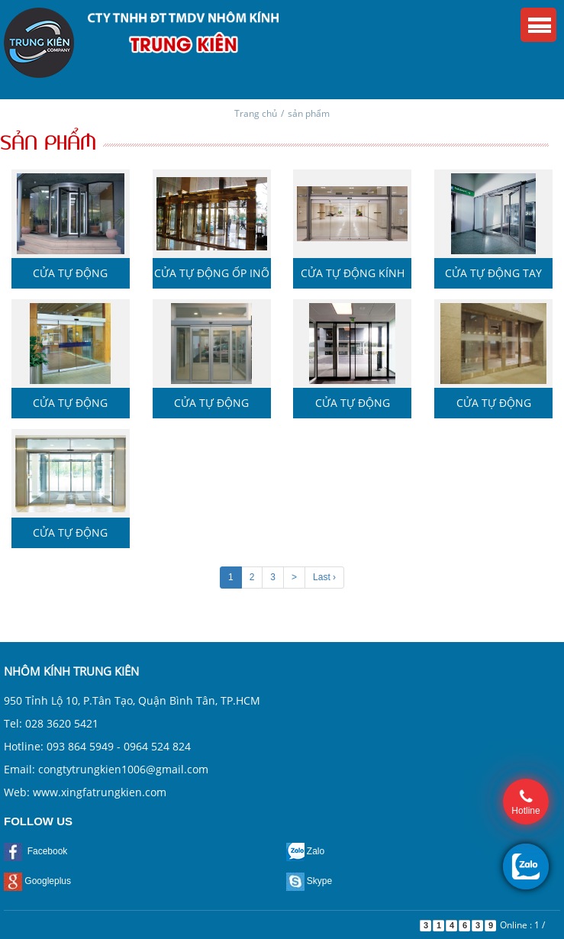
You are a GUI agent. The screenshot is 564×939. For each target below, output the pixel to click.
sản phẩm (309, 113)
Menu (538, 25)
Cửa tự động (70, 273)
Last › (324, 577)
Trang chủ (255, 113)
